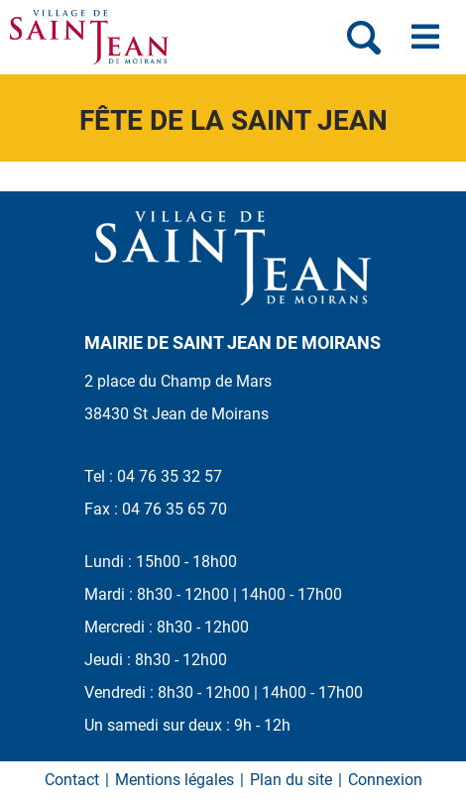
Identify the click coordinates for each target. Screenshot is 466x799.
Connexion (385, 779)
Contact (72, 779)
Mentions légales (174, 779)
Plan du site (291, 779)
